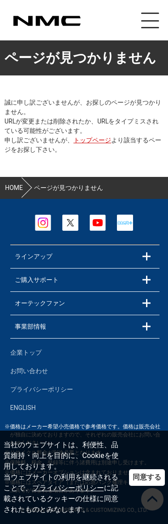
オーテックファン (40, 303)
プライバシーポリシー (68, 488)
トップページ (92, 140)
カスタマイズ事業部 (46, 21)
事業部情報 (30, 326)
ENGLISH (23, 407)
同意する (147, 477)
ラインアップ (33, 256)
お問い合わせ (29, 370)
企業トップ (26, 352)
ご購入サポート (37, 279)
